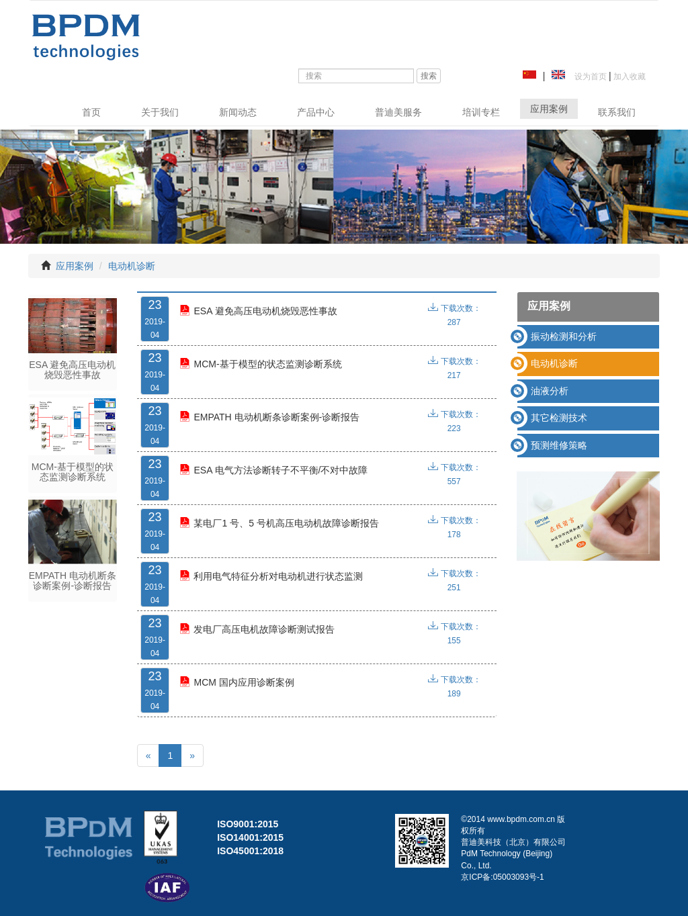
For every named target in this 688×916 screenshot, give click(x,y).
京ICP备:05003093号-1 (502, 877)
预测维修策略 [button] (559, 445)
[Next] (192, 755)
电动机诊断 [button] (554, 363)
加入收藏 (628, 76)
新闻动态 (238, 112)
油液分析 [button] (549, 390)
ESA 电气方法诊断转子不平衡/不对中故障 (273, 469)
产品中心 (316, 112)
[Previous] (148, 755)
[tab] (588, 337)
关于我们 (160, 112)
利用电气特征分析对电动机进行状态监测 (271, 576)
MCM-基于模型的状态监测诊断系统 (260, 363)
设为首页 (588, 76)
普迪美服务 (398, 112)
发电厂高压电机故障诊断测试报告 (257, 629)
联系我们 (617, 112)
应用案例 (549, 108)
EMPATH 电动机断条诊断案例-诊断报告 (269, 416)
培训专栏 (481, 112)
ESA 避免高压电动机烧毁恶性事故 (258, 310)
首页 (91, 112)
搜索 (429, 76)
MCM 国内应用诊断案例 (236, 682)
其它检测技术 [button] (559, 417)
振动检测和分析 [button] (564, 336)
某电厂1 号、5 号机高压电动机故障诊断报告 (278, 523)
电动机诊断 (131, 266)
